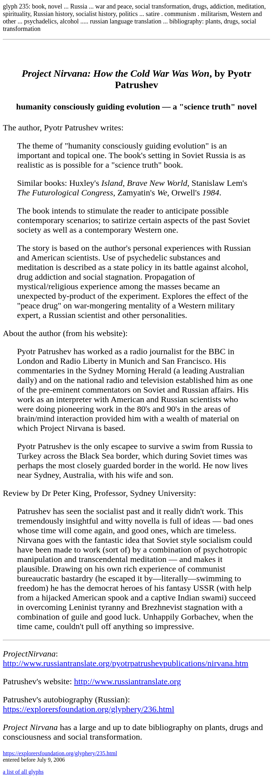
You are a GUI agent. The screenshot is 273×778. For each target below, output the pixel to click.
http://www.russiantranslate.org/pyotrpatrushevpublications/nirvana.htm (125, 663)
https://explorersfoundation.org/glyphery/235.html (60, 753)
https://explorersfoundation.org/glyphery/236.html (88, 709)
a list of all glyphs (23, 772)
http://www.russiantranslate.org (127, 681)
